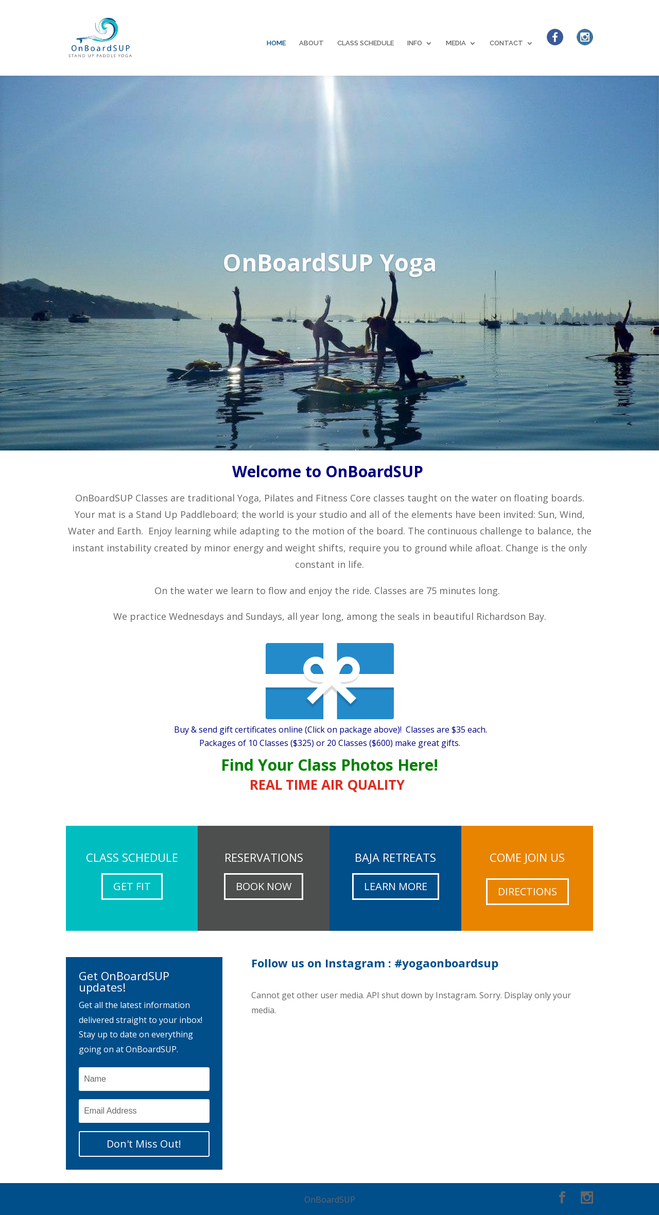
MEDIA (456, 43)
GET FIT (132, 886)
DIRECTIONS (527, 891)
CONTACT (506, 43)
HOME (276, 43)
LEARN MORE (395, 886)
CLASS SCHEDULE (365, 43)
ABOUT (311, 43)
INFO (414, 43)
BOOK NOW (263, 886)
